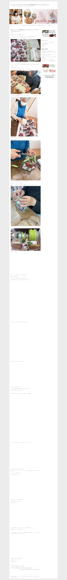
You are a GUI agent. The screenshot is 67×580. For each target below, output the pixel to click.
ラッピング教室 (44, 44)
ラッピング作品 (44, 43)
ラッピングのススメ (16, 25)
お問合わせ (50, 25)
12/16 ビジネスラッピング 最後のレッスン (48, 59)
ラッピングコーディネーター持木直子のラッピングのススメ (30, 5)
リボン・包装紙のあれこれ (24, 25)
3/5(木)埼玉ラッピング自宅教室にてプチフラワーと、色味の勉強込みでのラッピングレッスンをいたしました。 (49, 52)
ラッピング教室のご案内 (38, 25)
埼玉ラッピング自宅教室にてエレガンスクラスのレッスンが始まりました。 (21, 567)
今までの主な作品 (31, 25)
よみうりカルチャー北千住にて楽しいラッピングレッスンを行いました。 (29, 569)
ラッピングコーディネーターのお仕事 (47, 42)
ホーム (12, 25)
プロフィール (45, 25)
